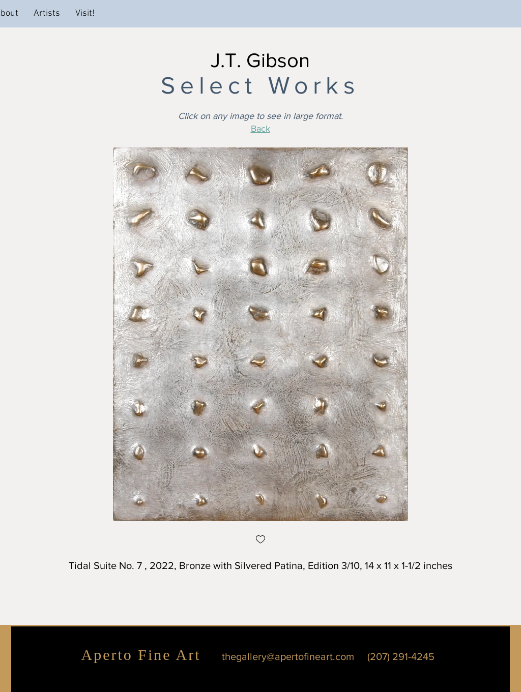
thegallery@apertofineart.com (288, 656)
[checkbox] (260, 540)
